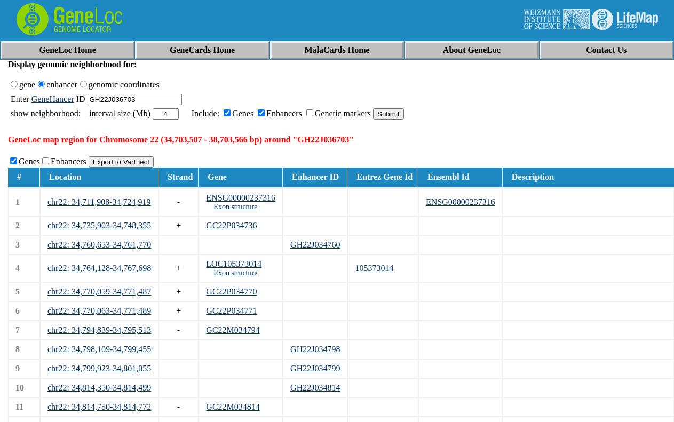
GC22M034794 (232, 330)
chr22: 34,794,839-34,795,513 (99, 330)
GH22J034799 (315, 368)
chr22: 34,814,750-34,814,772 (99, 406)
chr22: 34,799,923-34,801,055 (99, 368)
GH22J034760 (315, 244)
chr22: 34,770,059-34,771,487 (99, 291)
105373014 (374, 268)
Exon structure (235, 207)
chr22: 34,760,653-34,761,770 (99, 244)
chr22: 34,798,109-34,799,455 (99, 349)
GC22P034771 (231, 310)
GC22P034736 (231, 225)
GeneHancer (52, 98)
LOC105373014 (233, 263)
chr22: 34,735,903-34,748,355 (99, 225)
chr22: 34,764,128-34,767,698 (99, 268)
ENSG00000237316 (240, 197)
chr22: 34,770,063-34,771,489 (99, 310)
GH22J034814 (315, 387)
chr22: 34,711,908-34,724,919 (99, 201)
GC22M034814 (232, 406)
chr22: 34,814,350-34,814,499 (99, 387)
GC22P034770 (231, 291)
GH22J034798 (315, 349)
